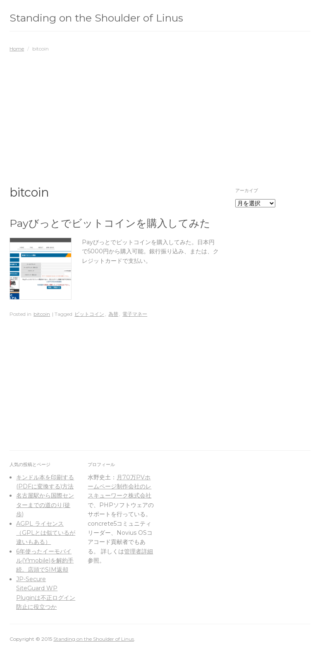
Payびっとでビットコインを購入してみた (110, 223)
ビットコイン (89, 314)
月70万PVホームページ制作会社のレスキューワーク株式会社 (119, 487)
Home (17, 49)
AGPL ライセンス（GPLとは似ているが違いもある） (45, 533)
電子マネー (134, 314)
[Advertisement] (160, 115)
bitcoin (41, 314)
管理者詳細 (138, 551)
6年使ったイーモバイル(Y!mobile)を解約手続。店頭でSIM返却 (45, 561)
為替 (113, 314)
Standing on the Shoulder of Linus (96, 18)
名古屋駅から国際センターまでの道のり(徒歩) (45, 505)
